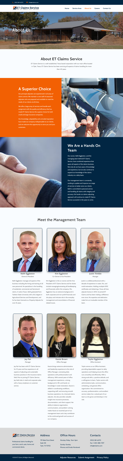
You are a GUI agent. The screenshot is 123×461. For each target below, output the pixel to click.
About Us (88, 8)
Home (67, 8)
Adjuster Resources (68, 457)
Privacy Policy (103, 457)
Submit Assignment (86, 457)
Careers (97, 8)
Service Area (76, 8)
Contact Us (107, 8)
